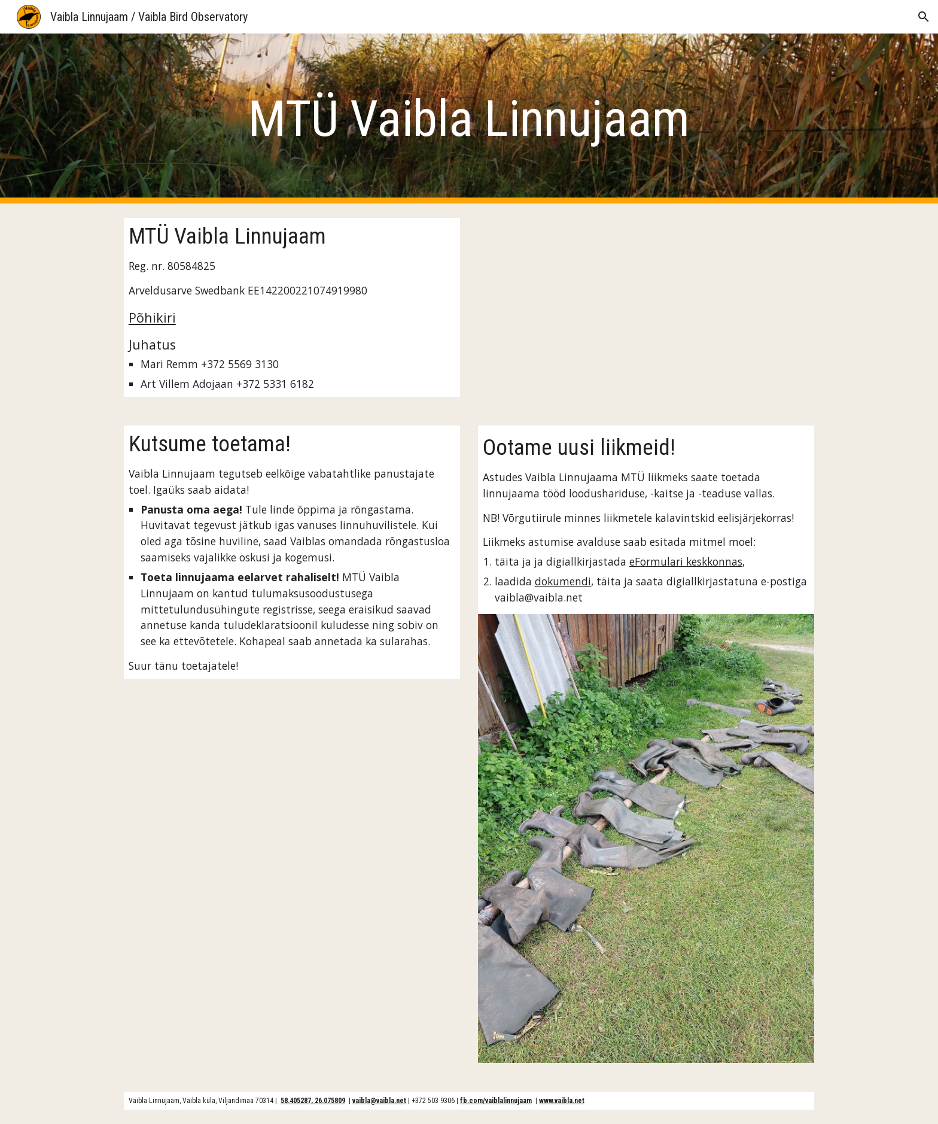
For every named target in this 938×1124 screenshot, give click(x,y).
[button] (923, 16)
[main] (469, 119)
